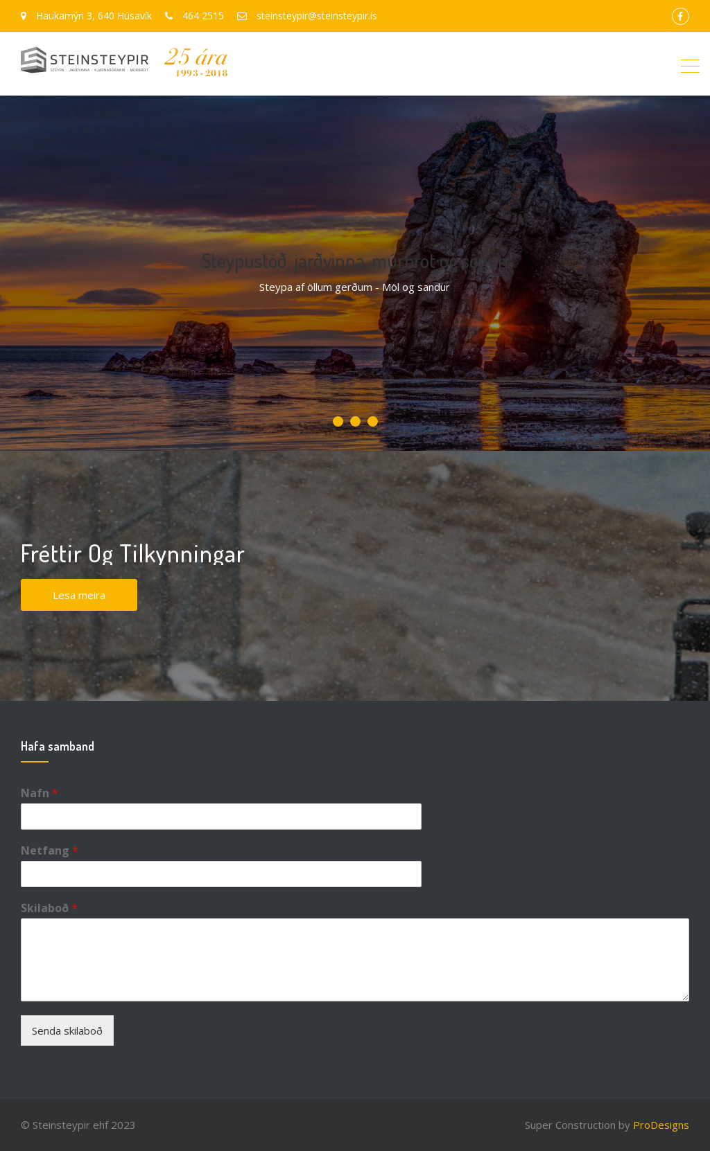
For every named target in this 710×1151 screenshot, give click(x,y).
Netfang (49, 851)
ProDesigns (661, 1125)
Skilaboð (49, 908)
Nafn (39, 793)
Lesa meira (79, 595)
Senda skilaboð (67, 1030)
